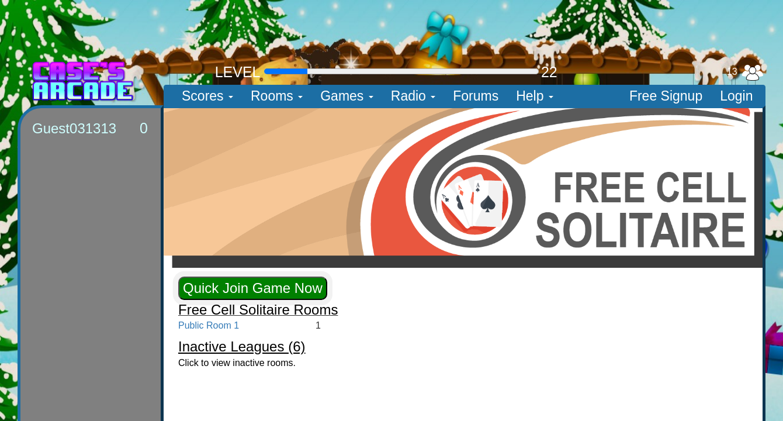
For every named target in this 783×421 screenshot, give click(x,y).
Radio (413, 95)
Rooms (277, 95)
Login (736, 95)
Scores (207, 95)
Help (534, 95)
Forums (475, 95)
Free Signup (665, 95)
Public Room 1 (208, 325)
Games (346, 95)
